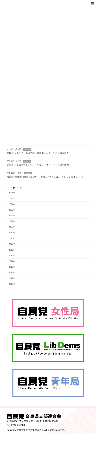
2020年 (12, 227)
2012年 (12, 273)
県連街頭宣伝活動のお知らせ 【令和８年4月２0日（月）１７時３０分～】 (46, 177)
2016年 (12, 250)
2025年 (12, 198)
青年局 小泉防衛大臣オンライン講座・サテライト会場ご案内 (38, 165)
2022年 (12, 216)
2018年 (12, 238)
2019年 (12, 233)
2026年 (12, 193)
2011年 (12, 278)
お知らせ (26, 149)
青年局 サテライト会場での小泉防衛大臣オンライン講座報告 (38, 153)
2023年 (12, 210)
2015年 (12, 255)
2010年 (12, 284)
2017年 (12, 244)
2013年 (12, 267)
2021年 (12, 221)
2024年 (12, 204)
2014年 (12, 261)
